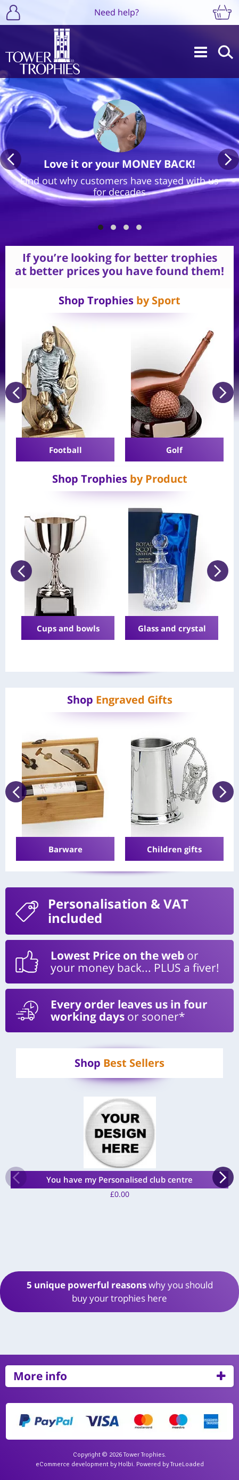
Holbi (125, 1464)
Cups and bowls (68, 628)
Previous (10, 159)
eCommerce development (72, 1464)
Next (228, 159)
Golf (174, 449)
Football (65, 449)
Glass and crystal (172, 628)
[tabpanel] (119, 148)
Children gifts (174, 849)
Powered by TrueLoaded (170, 1464)
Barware (65, 849)
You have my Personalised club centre (119, 1179)
